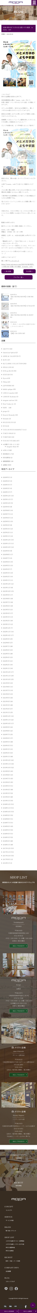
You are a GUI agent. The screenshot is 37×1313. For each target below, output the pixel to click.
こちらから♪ (14, 266)
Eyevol (5, 384)
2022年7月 (6, 652)
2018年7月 (6, 828)
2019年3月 (6, 799)
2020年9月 (6, 733)
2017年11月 (7, 858)
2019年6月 (6, 788)
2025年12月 (7, 501)
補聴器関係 (6, 467)
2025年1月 (6, 542)
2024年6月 (6, 568)
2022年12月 (6, 634)
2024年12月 (7, 545)
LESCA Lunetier (9, 399)
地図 (12, 235)
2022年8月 (6, 648)
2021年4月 (6, 707)
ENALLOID (7, 373)
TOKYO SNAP (8, 439)
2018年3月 (6, 843)
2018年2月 (6, 847)
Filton (5, 388)
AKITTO (6, 355)
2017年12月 (7, 854)
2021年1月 (6, 718)
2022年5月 (6, 659)
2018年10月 (7, 817)
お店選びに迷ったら (9, 450)
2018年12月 (7, 810)
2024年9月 (6, 556)
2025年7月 (6, 520)
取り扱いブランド (11, 1231)
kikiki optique (8, 395)
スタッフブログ (10, 1281)
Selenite (6, 424)
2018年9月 (6, 821)
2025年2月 (6, 538)
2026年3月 (6, 490)
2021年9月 (6, 689)
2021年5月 (6, 703)
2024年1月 (6, 586)
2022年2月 (6, 670)
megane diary (11, 452)
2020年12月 (7, 722)
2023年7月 (6, 608)
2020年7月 (6, 740)
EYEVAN (6, 380)
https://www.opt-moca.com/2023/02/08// (17, 271)
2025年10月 (7, 509)
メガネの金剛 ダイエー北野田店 (15, 1241)
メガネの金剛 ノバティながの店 (15, 1244)
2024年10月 (7, 553)
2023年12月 (7, 590)
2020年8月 (6, 736)
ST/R (5, 432)
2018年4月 (6, 839)
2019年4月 (6, 795)
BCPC (5, 366)
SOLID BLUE (8, 428)
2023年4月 (6, 619)
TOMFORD (7, 443)
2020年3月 (6, 755)
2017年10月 (7, 861)
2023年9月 (6, 601)
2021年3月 (6, 711)
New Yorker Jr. (8, 410)
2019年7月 (6, 784)
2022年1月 (6, 674)
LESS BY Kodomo (9, 402)
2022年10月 (7, 641)
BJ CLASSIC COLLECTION (13, 369)
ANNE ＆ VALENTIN (10, 362)
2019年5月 (6, 792)
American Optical (9, 358)
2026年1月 (6, 498)
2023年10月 (7, 597)
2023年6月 (6, 612)
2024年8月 (6, 560)
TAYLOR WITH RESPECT (13, 435)
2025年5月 (6, 527)
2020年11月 (7, 725)
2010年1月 (6, 869)
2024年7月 (6, 564)
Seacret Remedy (9, 421)
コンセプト (9, 1210)
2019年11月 (7, 770)
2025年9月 (6, 512)
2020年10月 (7, 729)
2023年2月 (6, 626)
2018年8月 (6, 825)
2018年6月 (6, 832)
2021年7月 (6, 696)
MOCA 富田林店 (10, 1247)
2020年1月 (6, 762)
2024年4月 (6, 575)
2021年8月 (6, 692)
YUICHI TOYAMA (9, 446)
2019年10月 (7, 773)
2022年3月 (6, 667)
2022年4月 (6, 663)
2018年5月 (6, 836)
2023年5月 (6, 615)
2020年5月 (6, 747)
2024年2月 (6, 582)
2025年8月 (6, 516)
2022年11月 (7, 637)
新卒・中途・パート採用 (13, 1261)
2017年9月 (6, 865)
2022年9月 (6, 645)
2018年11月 (7, 814)
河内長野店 (6, 463)
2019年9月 (6, 777)
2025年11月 (7, 505)
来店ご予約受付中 (18, 952)
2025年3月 (6, 534)
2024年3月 (6, 579)
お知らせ (6, 456)
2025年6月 (6, 523)
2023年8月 (6, 604)
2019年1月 (6, 806)
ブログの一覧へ (18, 277)
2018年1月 (6, 850)
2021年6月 (6, 700)
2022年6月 (6, 656)
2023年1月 (6, 630)
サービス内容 (10, 1220)
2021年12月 (7, 678)
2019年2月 (6, 803)
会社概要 (8, 1271)
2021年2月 (6, 714)
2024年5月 (6, 571)
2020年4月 (6, 751)
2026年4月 (6, 487)
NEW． (5, 413)
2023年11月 (7, 593)
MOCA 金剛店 (10, 1251)
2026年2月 (6, 494)
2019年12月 (7, 766)
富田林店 (6, 460)
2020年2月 (6, 759)
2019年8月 (6, 781)
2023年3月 (6, 623)
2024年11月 (7, 549)
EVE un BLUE (8, 377)
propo (5, 417)
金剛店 (5, 471)
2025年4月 (6, 531)
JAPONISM (7, 391)
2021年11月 (7, 681)
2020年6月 (6, 744)
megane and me (8, 406)
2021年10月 (7, 685)
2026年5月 (6, 483)
